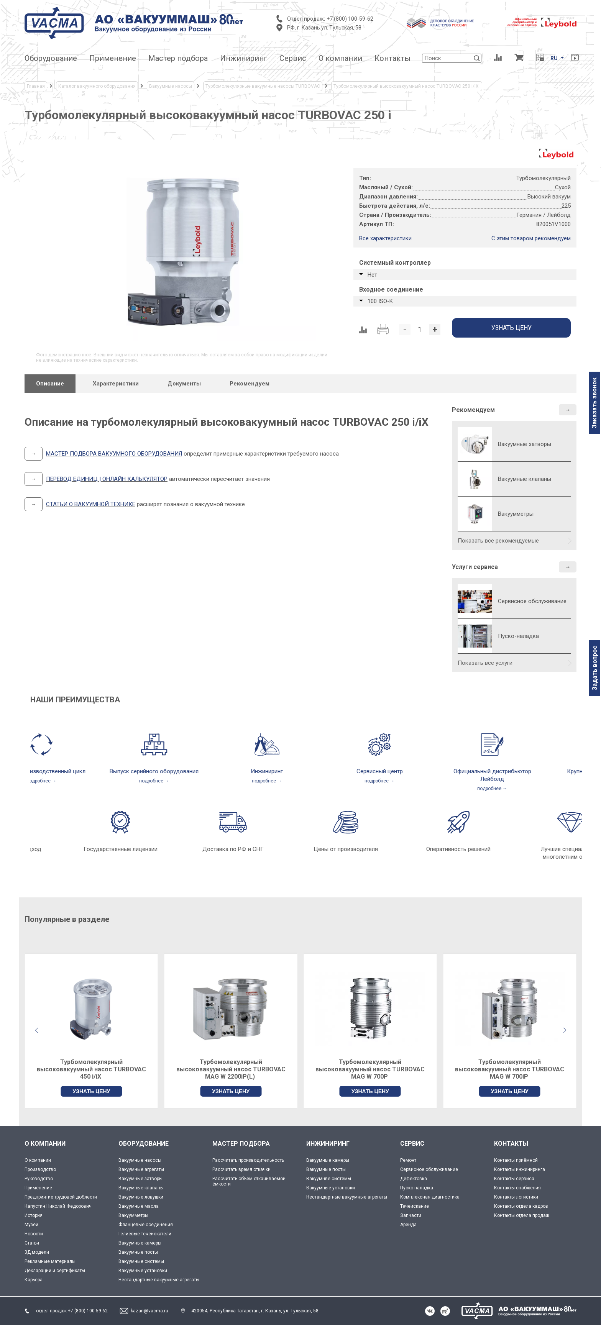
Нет (372, 274)
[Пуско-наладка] (475, 636)
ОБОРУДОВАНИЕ (143, 1143)
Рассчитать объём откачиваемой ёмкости (249, 1181)
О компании (38, 1160)
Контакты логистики (516, 1197)
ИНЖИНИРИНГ (328, 1143)
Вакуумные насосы (139, 1160)
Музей (31, 1224)
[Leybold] (541, 23)
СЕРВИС (412, 1143)
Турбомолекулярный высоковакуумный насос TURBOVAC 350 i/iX (91, 1069)
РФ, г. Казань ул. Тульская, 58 (324, 28)
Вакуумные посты (138, 1252)
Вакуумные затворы (140, 1178)
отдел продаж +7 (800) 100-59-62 (72, 1311)
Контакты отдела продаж (521, 1215)
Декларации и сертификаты (55, 1270)
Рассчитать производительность (248, 1160)
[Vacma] (134, 23)
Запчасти (410, 1215)
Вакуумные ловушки (140, 1197)
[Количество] (419, 329)
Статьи (32, 1243)
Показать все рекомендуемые (498, 540)
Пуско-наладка (518, 636)
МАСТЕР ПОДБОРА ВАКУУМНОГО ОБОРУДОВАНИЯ (114, 453)
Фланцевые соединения (145, 1224)
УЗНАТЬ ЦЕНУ (91, 1091)
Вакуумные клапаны (141, 1188)
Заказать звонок (594, 402)
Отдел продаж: (306, 19)
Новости (34, 1233)
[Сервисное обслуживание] (475, 601)
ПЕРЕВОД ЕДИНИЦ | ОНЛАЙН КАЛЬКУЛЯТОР (106, 479)
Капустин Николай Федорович (58, 1206)
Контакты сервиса (514, 1178)
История (34, 1215)
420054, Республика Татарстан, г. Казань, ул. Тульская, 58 (255, 1311)
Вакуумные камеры (139, 1243)
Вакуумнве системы (328, 1178)
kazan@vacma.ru (149, 1311)
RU (554, 58)
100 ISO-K (380, 301)
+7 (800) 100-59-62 (350, 19)
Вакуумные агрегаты (141, 1169)
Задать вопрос (594, 668)
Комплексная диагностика (430, 1197)
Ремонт (408, 1160)
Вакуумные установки (142, 1270)
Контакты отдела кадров (521, 1206)
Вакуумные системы (141, 1261)
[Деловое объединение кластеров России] (440, 23)
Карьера (34, 1279)
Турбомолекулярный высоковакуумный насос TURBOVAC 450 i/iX (231, 1069)
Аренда (408, 1224)
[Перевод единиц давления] (539, 58)
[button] (565, 1030)
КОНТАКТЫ (511, 1143)
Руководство (39, 1178)
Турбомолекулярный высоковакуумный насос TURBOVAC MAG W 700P (509, 1069)
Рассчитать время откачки (241, 1169)
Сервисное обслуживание (532, 601)
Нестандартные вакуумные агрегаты (158, 1279)
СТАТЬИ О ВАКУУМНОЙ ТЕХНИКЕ (90, 504)
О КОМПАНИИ (45, 1143)
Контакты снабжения (517, 1188)
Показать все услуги (485, 662)
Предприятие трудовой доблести (61, 1197)
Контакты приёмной (516, 1160)
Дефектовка (413, 1178)
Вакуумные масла (138, 1206)
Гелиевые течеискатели (144, 1233)
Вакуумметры (133, 1215)
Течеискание (414, 1206)
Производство (40, 1169)
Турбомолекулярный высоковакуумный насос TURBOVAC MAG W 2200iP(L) (370, 1069)
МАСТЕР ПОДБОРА (241, 1143)
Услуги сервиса (475, 567)
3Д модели (37, 1252)
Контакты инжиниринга (519, 1169)
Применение (38, 1188)
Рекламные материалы (50, 1261)
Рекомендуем (473, 409)
